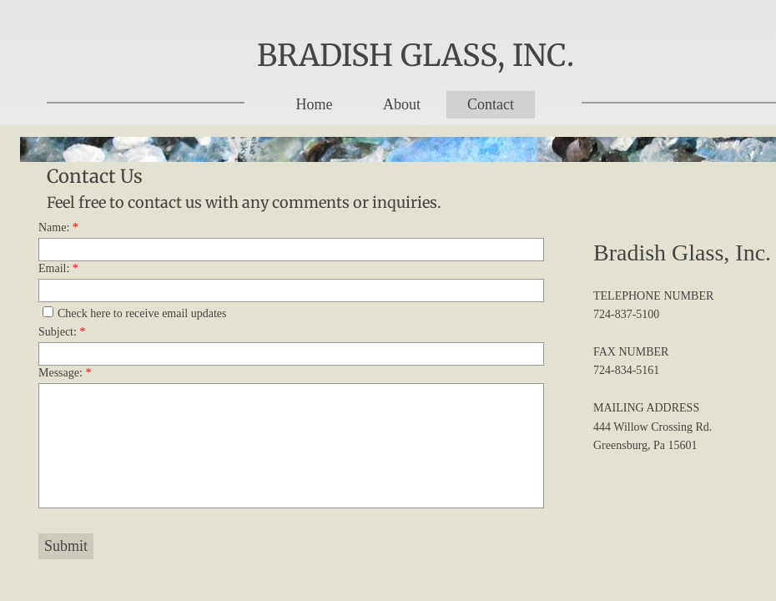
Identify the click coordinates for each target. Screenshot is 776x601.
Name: (58, 227)
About (402, 104)
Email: (58, 268)
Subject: (61, 332)
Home (313, 104)
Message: (64, 372)
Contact (490, 104)
